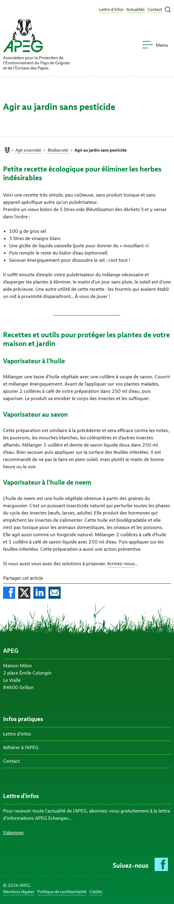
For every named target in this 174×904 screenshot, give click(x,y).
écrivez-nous (121, 563)
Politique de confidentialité (61, 891)
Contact (155, 9)
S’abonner (13, 832)
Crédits (95, 891)
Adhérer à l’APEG (20, 747)
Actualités (135, 9)
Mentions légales (18, 891)
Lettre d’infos (111, 9)
